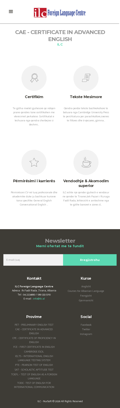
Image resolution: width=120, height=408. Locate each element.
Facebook (86, 325)
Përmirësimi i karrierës (34, 181)
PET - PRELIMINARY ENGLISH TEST (34, 325)
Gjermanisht (86, 300)
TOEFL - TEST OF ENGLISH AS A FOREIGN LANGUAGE (34, 376)
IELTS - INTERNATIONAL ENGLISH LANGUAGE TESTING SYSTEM (34, 358)
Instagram (86, 334)
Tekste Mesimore (86, 97)
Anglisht (86, 286)
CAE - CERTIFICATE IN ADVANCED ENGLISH (34, 331)
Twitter (86, 329)
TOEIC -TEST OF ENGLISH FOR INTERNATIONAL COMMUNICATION (34, 385)
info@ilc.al (39, 299)
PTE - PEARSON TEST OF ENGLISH (34, 365)
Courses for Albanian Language (86, 291)
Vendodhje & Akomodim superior (86, 183)
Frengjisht (86, 296)
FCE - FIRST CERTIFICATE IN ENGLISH (34, 347)
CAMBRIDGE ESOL (34, 352)
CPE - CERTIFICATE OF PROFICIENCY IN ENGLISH (34, 340)
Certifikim (34, 97)
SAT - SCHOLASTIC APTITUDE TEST (34, 370)
